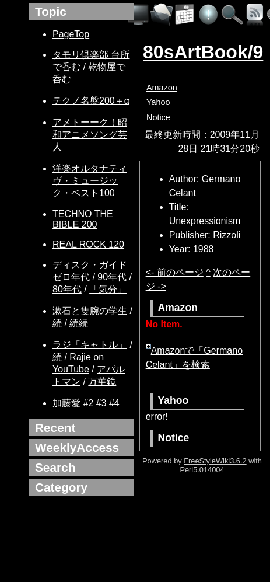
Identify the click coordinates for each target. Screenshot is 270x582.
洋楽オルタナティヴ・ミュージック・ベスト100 (89, 180)
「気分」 (108, 289)
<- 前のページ (175, 272)
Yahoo (158, 102)
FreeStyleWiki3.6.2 (215, 460)
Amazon (161, 87)
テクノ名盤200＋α (90, 101)
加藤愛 (66, 403)
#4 (114, 403)
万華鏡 (102, 381)
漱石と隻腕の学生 (89, 311)
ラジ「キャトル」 (89, 345)
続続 (78, 323)
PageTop (70, 34)
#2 (88, 403)
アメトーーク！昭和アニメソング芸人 (89, 134)
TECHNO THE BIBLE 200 (82, 219)
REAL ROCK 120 (88, 244)
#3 (101, 403)
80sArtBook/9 (203, 51)
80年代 (67, 289)
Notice (158, 117)
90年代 (112, 277)
